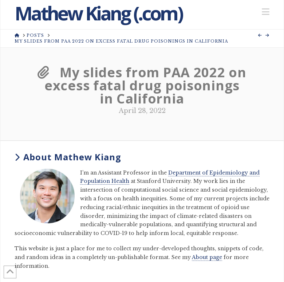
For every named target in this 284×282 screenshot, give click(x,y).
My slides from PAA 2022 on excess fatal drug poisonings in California (142, 85)
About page (207, 257)
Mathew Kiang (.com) (98, 13)
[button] (265, 11)
